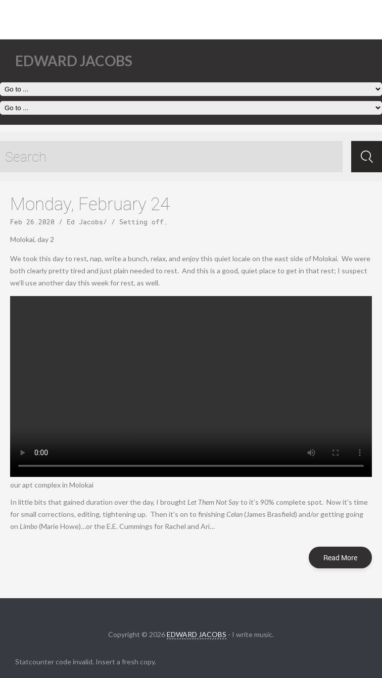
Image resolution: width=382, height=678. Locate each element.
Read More (340, 557)
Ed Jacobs (85, 221)
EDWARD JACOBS (196, 634)
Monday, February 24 (90, 203)
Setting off (141, 221)
